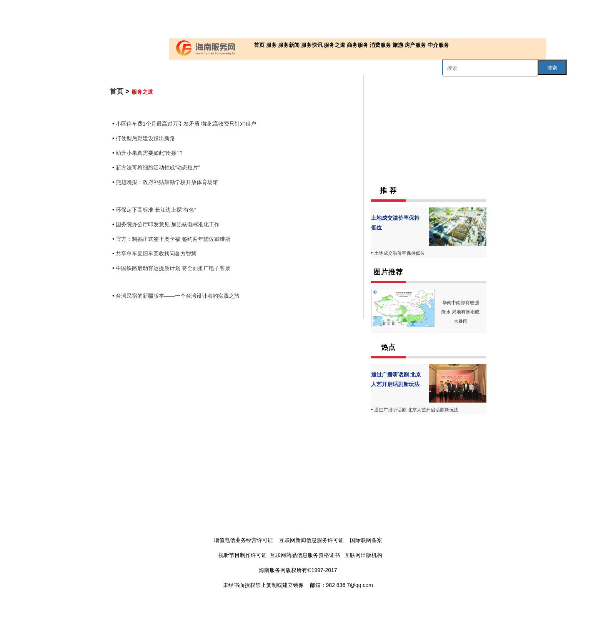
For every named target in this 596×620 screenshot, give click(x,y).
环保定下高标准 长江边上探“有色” (156, 210)
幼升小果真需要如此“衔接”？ (150, 153)
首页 (116, 91)
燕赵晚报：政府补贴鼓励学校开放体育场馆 (167, 182)
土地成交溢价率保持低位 (399, 253)
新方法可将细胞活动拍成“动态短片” (158, 167)
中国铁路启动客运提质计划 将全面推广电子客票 (173, 268)
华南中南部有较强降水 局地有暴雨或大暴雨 (460, 312)
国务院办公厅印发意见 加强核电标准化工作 (168, 224)
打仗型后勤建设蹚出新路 (145, 138)
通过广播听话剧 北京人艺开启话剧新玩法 (416, 410)
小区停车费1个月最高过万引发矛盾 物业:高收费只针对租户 (186, 124)
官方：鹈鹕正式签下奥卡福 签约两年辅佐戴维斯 (173, 239)
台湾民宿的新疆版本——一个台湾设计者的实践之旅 (178, 296)
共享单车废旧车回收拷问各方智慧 (156, 253)
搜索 (552, 68)
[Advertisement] (296, 19)
